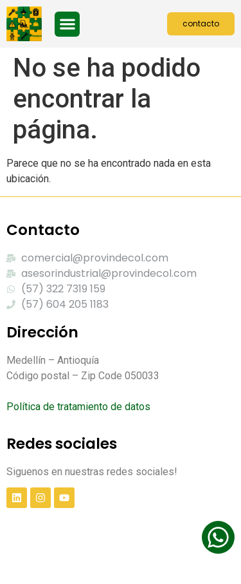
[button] (67, 24)
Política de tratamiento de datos (78, 406)
